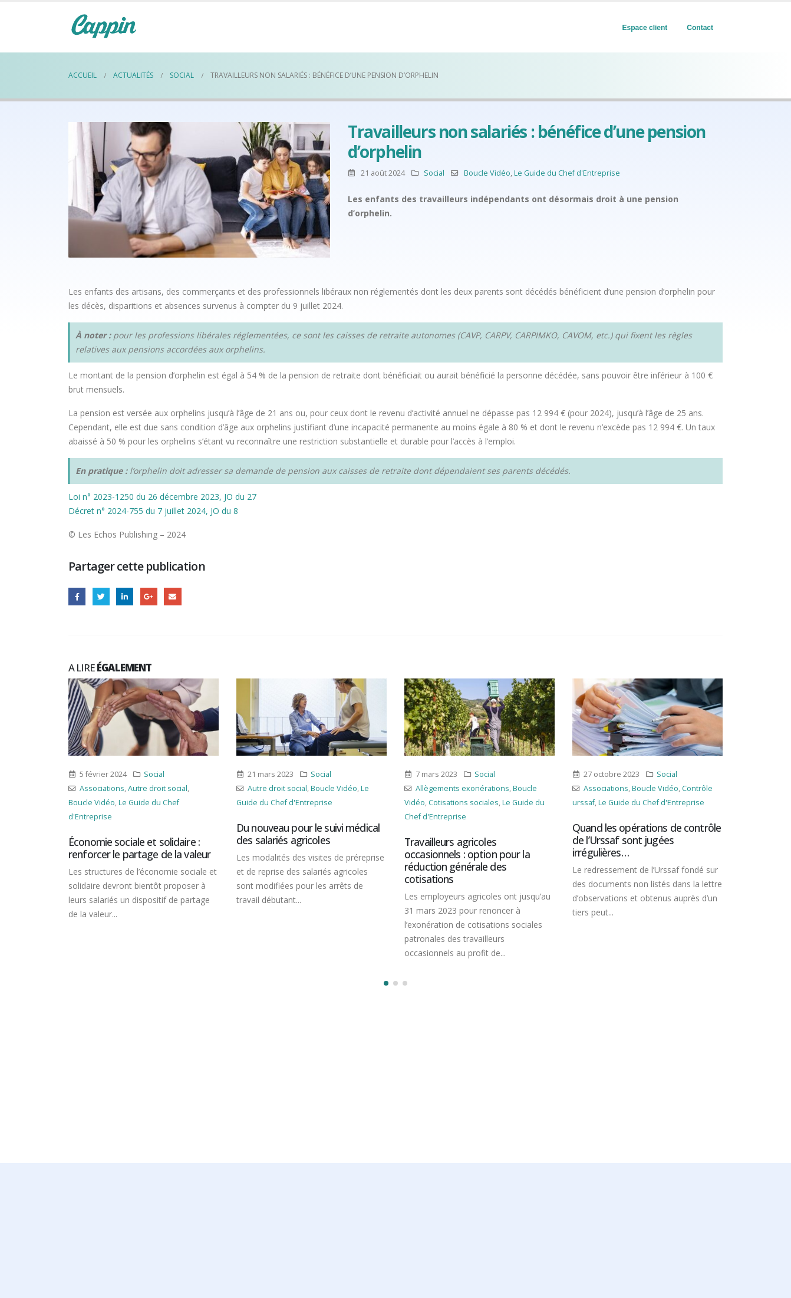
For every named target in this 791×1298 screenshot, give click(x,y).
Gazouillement (101, 596)
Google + (148, 596)
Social (434, 173)
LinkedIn (124, 596)
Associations (102, 788)
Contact (700, 28)
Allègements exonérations (462, 788)
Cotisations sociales (464, 803)
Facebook (76, 596)
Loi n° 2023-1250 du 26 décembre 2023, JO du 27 (162, 496)
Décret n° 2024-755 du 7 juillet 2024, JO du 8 (153, 510)
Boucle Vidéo (487, 173)
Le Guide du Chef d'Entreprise (567, 173)
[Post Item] (143, 717)
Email (172, 596)
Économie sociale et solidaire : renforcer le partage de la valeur (139, 848)
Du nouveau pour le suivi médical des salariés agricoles (308, 834)
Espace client (645, 28)
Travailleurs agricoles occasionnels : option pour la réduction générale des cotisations (467, 860)
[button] (386, 983)
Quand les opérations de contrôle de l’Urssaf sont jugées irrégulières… (646, 840)
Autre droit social (157, 788)
